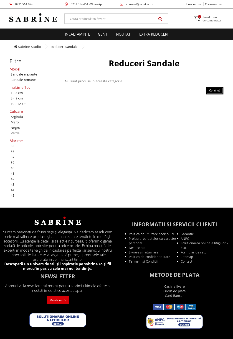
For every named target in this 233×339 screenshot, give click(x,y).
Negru (15, 127)
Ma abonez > (58, 300)
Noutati (124, 34)
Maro (15, 122)
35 (12, 146)
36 (12, 151)
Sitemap (187, 257)
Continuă (214, 90)
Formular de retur (194, 252)
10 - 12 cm (18, 104)
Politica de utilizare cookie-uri (151, 234)
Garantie (187, 234)
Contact (186, 261)
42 (12, 179)
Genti (103, 34)
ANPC (185, 238)
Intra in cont (193, 4)
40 (12, 168)
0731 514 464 (21, 4)
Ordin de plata (174, 291)
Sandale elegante (24, 74)
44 (12, 190)
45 (12, 195)
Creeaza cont (213, 4)
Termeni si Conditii (143, 261)
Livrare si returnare (143, 252)
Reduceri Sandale (64, 46)
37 (12, 157)
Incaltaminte (77, 34)
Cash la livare (174, 286)
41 (12, 173)
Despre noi (137, 247)
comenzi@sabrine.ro (136, 4)
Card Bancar (174, 295)
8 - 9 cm (17, 98)
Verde (15, 133)
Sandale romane (23, 80)
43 (12, 184)
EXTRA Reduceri (153, 34)
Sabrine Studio (27, 46)
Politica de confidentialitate (149, 257)
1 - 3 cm (17, 93)
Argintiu (17, 117)
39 (12, 162)
